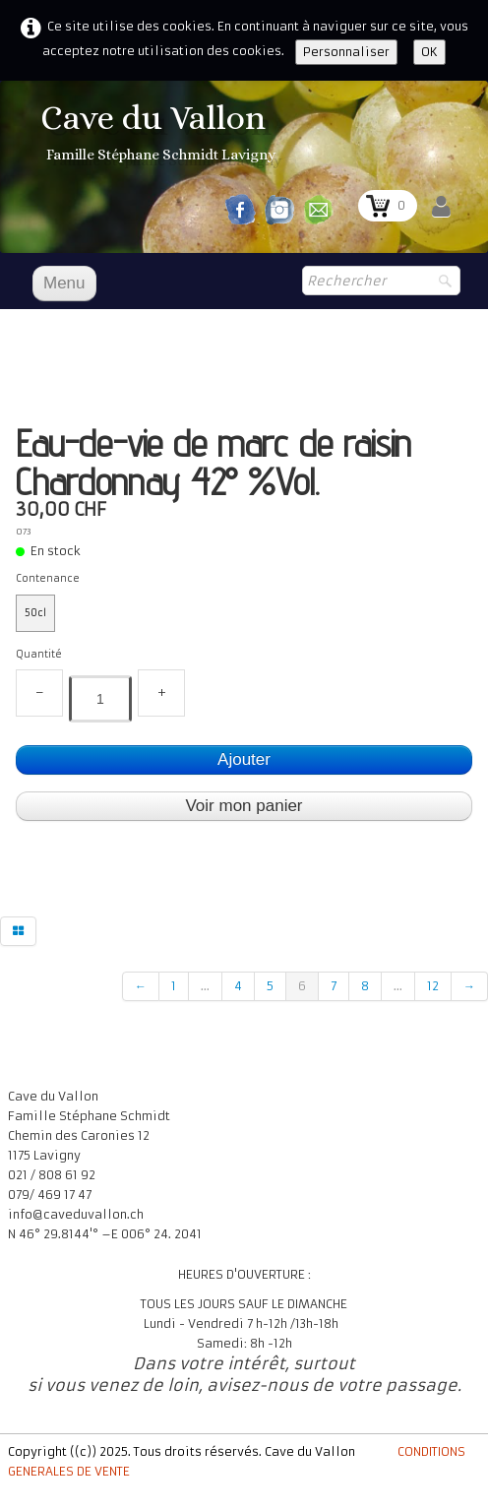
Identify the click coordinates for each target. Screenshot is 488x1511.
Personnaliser (346, 51)
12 (433, 985)
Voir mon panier (243, 805)
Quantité (39, 655)
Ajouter (244, 759)
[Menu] (64, 283)
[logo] (161, 134)
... (205, 985)
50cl (35, 613)
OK (429, 51)
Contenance (48, 579)
